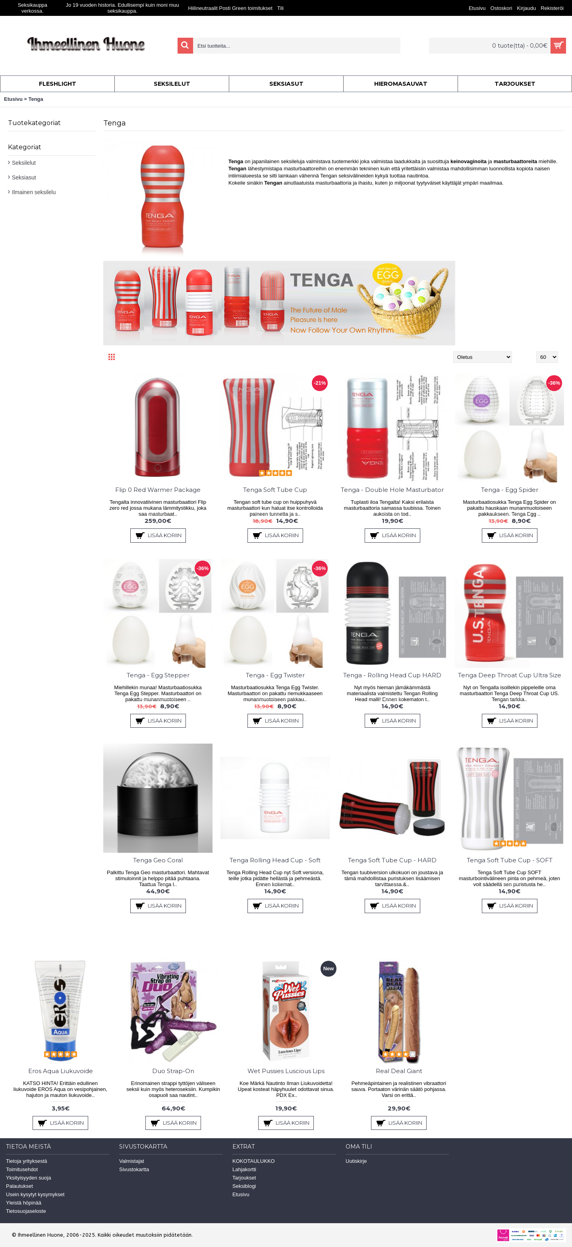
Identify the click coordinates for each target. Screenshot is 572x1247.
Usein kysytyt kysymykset (35, 1194)
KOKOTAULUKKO (253, 1161)
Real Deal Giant (399, 1071)
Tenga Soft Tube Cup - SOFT (510, 860)
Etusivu (13, 99)
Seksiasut (24, 177)
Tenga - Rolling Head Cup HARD (392, 675)
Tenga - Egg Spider (509, 489)
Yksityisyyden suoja (28, 1178)
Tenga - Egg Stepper (158, 675)
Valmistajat (131, 1161)
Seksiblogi (244, 1186)
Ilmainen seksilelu (34, 192)
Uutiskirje (356, 1161)
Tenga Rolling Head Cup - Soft (275, 860)
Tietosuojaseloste (26, 1211)
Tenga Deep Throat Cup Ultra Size (509, 675)
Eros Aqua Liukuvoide (60, 1071)
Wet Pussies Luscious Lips (286, 1071)
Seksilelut (24, 163)
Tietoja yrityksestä (26, 1161)
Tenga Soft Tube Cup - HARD (392, 860)
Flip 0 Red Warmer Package (158, 489)
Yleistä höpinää (23, 1203)
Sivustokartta (134, 1169)
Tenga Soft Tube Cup (275, 489)
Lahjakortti (244, 1169)
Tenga (35, 99)
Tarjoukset (244, 1178)
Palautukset (19, 1186)
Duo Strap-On (173, 1071)
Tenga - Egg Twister (275, 675)
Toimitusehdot (22, 1169)
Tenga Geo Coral (158, 860)
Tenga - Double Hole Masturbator (392, 489)
